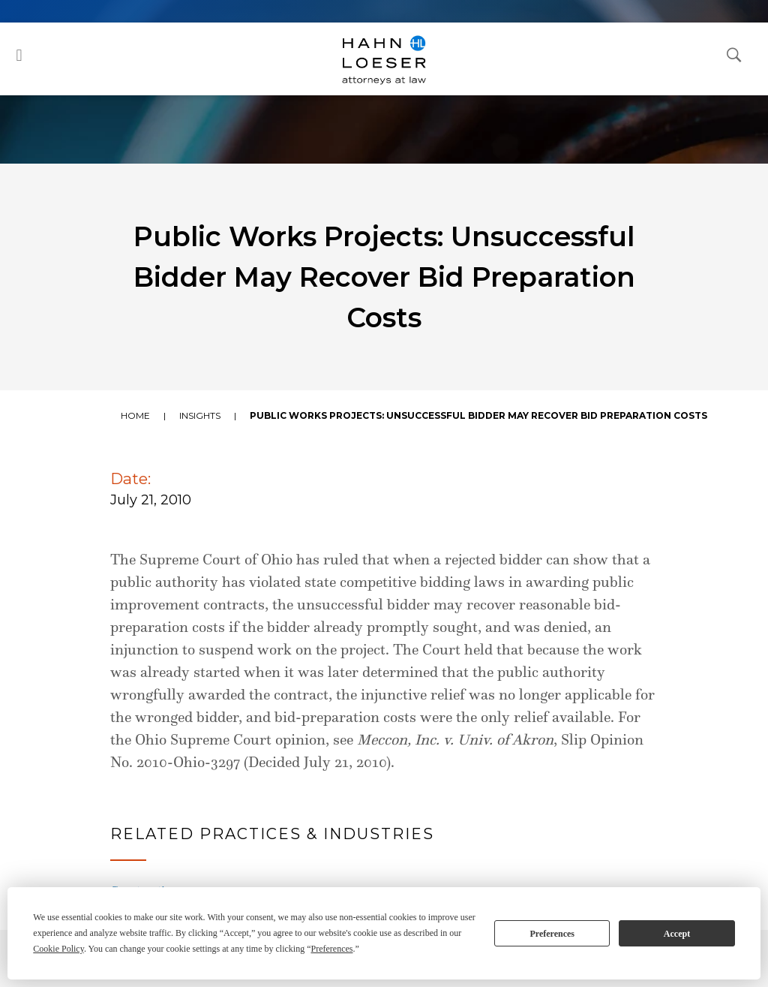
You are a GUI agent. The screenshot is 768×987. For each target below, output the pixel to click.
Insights (199, 415)
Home (135, 415)
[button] (19, 55)
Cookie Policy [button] (58, 948)
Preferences (552, 933)
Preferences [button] (331, 948)
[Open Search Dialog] (734, 54)
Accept (677, 933)
